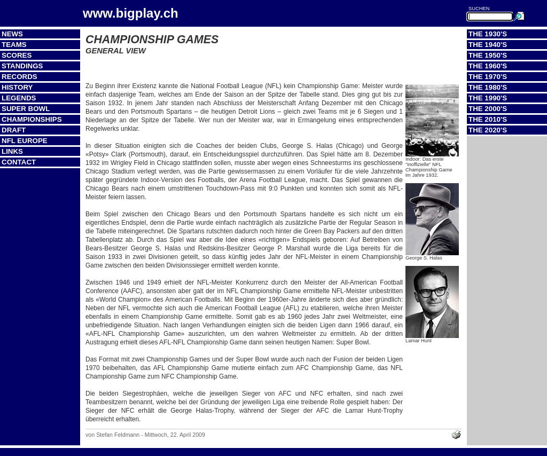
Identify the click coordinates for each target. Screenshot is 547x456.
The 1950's (487, 55)
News (12, 34)
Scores (17, 55)
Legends (19, 98)
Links (12, 151)
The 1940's (487, 45)
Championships (32, 119)
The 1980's (487, 87)
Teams (14, 45)
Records (19, 77)
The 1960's (487, 66)
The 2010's (487, 119)
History (17, 87)
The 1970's (487, 77)
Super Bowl (26, 109)
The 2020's (487, 130)
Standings (22, 66)
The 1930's (487, 34)
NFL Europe (25, 141)
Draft (14, 130)
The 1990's (487, 98)
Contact (19, 162)
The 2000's (487, 109)
